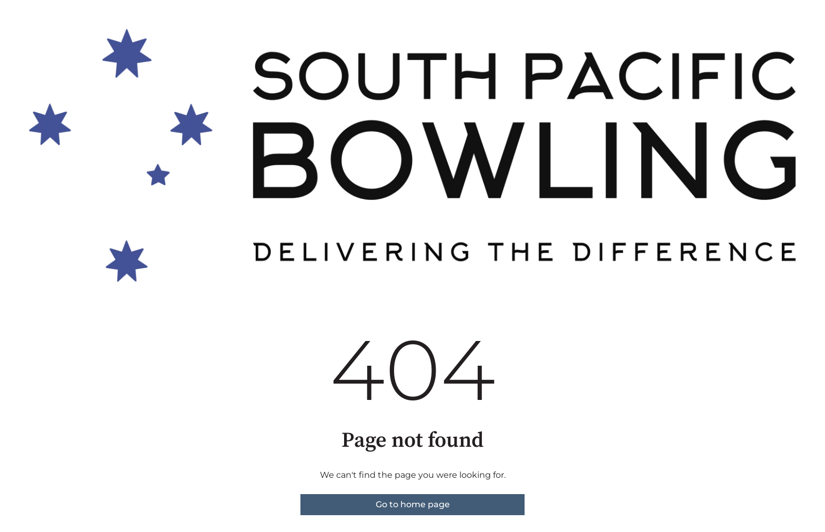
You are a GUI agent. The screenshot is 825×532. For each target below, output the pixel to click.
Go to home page (413, 504)
